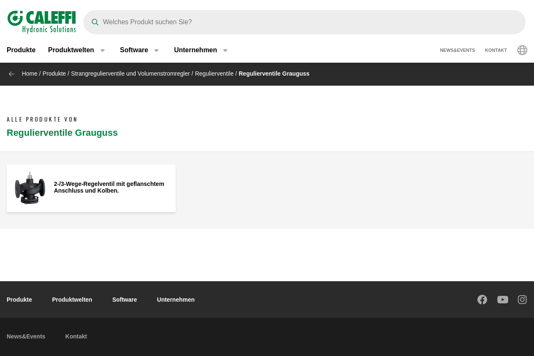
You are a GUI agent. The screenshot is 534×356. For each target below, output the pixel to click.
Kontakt (496, 50)
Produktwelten (72, 299)
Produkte (21, 49)
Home (29, 73)
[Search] (304, 22)
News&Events (457, 50)
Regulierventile (214, 73)
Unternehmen (175, 299)
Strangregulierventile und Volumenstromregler (130, 73)
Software (124, 299)
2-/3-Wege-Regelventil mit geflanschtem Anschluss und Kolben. (109, 187)
